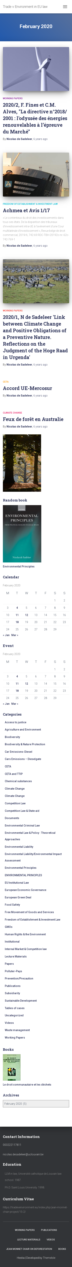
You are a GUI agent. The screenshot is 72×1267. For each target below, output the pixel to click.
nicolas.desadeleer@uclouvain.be (23, 1154)
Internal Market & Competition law (26, 949)
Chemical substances (18, 781)
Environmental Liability (19, 846)
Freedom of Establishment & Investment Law (30, 204)
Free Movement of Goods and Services (29, 912)
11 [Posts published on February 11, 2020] (17, 615)
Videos (9, 1022)
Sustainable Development (21, 1000)
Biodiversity (12, 737)
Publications (13, 985)
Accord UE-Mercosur (27, 388)
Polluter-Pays (13, 971)
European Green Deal (18, 897)
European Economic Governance (25, 890)
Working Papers (13, 98)
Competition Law (15, 803)
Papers (9, 963)
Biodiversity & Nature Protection (25, 744)
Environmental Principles (20, 867)
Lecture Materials (16, 956)
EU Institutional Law (17, 882)
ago (40, 139)
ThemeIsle (49, 1257)
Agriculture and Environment (23, 729)
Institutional (12, 941)
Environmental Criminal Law (22, 825)
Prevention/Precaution (19, 978)
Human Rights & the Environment (25, 934)
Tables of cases (15, 1008)
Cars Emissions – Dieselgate (23, 759)
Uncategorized (14, 1015)
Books (62, 1249)
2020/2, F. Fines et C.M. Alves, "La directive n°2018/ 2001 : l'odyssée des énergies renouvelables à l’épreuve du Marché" (35, 118)
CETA (6, 381)
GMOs (8, 926)
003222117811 (12, 1144)
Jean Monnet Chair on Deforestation (29, 1249)
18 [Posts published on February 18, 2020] (17, 622)
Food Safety (12, 904)
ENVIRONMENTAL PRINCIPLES (23, 875)
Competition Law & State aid (22, 810)
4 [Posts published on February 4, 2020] (17, 607)
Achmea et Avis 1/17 (26, 210)
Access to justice (15, 722)
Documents (12, 818)
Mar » (14, 635)
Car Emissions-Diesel (18, 751)
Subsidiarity (12, 993)
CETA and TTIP (14, 773)
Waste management (17, 1030)
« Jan (6, 635)
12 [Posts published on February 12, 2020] (26, 615)
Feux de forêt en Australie (33, 419)
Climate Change (12, 412)
